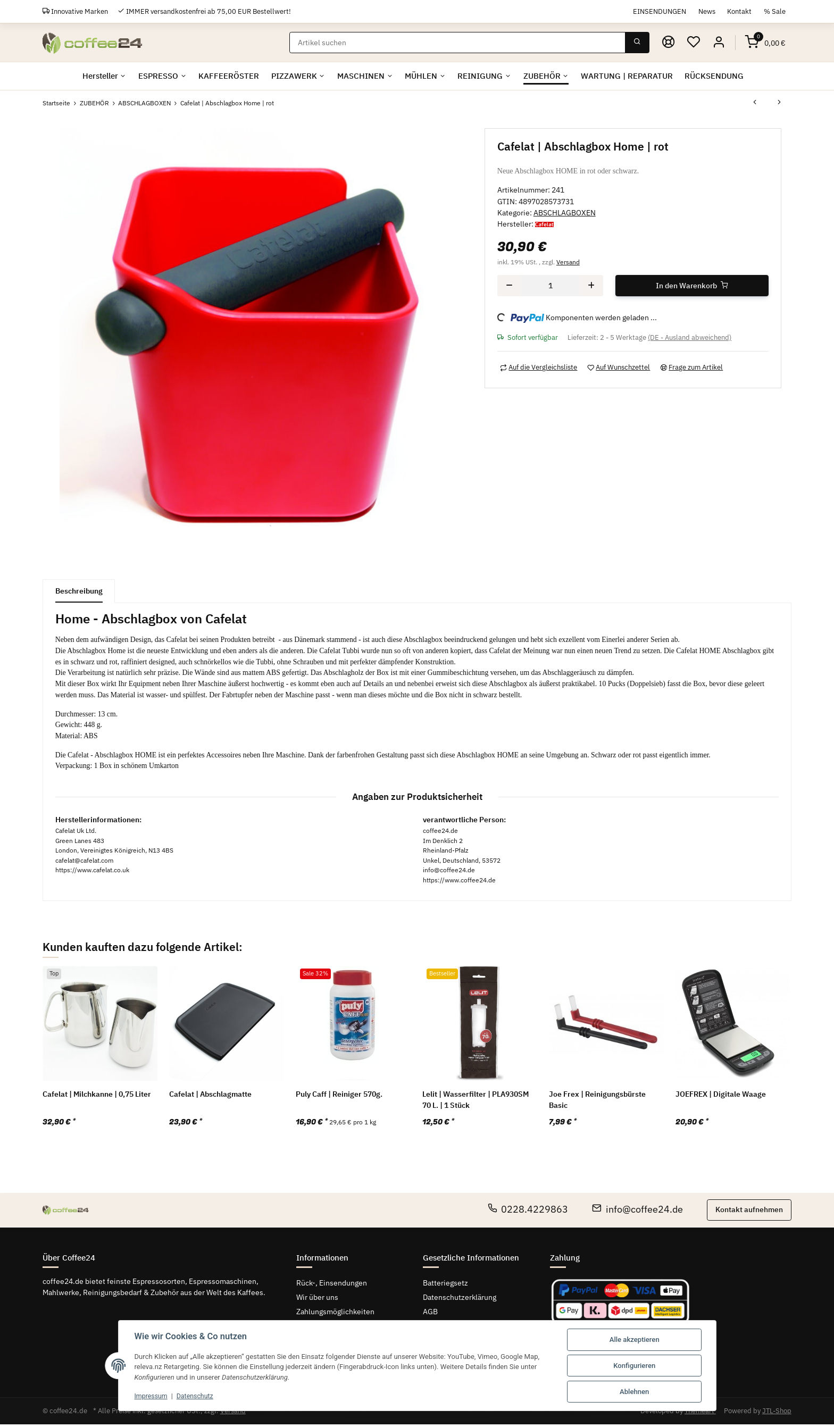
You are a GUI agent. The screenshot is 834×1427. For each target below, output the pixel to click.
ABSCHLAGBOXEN (564, 213)
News (706, 11)
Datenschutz (198, 1396)
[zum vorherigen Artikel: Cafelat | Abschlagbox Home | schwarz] (755, 103)
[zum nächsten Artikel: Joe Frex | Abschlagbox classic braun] (779, 103)
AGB (430, 1313)
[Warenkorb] (765, 42)
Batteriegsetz (445, 1285)
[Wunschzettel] (693, 42)
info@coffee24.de (637, 1212)
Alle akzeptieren (635, 1339)
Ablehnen (634, 1392)
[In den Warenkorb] (692, 285)
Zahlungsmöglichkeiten (335, 1313)
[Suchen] (457, 42)
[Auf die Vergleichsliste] (538, 367)
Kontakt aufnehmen (749, 1212)
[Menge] (550, 285)
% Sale (775, 11)
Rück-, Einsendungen (331, 1285)
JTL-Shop (776, 1413)
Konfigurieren (634, 1366)
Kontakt (739, 11)
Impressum (152, 1396)
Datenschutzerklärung (459, 1299)
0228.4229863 (528, 1212)
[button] (718, 42)
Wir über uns (317, 1299)
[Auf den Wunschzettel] (619, 367)
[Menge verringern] (509, 285)
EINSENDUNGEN (659, 11)
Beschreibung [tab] (79, 591)
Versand (568, 261)
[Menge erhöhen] (591, 285)
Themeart (700, 1413)
